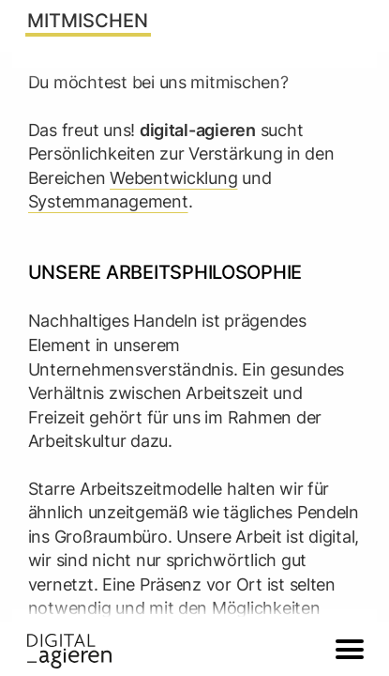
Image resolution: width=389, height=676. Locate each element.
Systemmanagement (108, 201)
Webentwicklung (173, 177)
